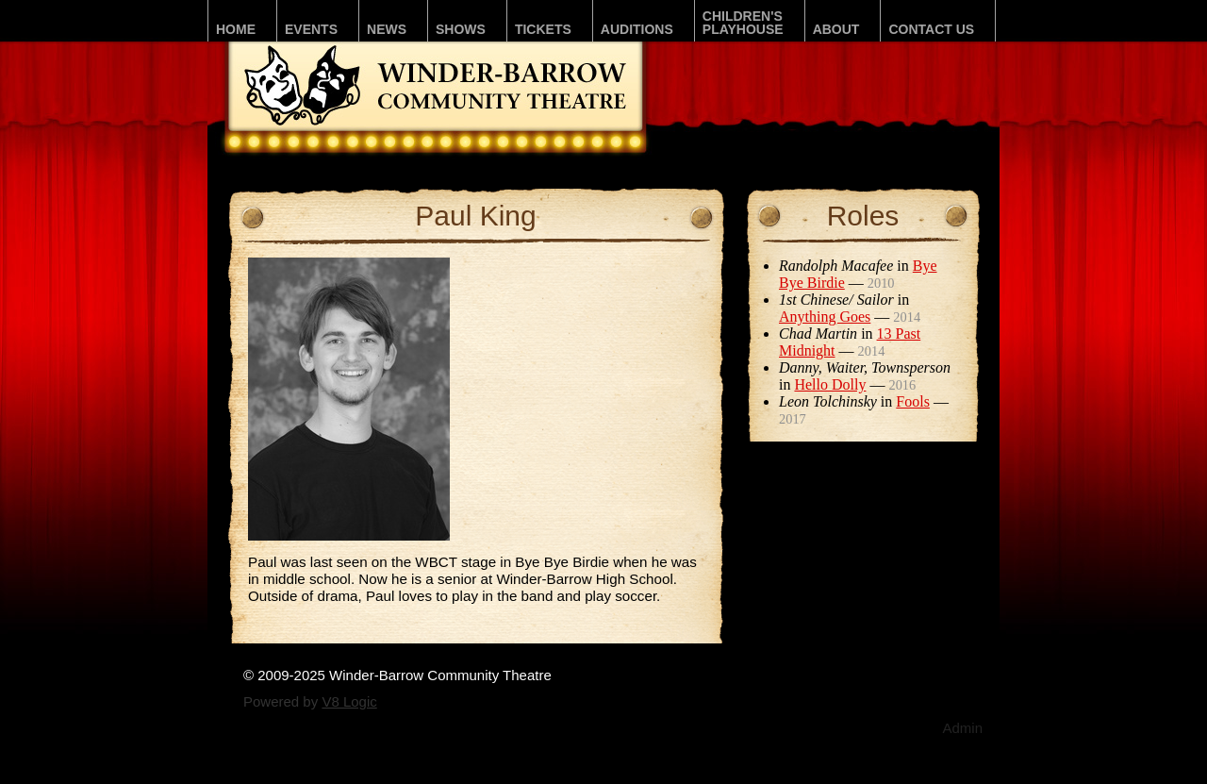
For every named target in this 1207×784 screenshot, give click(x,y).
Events (311, 29)
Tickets (543, 29)
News (386, 29)
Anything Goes (824, 317)
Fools (913, 401)
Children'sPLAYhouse (743, 22)
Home (236, 29)
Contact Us (931, 29)
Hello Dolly (830, 384)
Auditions (637, 29)
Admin (962, 728)
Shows (461, 29)
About (836, 29)
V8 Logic (349, 701)
